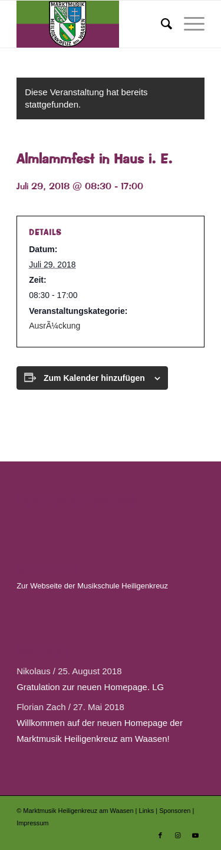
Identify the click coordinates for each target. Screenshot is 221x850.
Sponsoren (175, 810)
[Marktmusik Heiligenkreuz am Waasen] (92, 24)
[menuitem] (160, 24)
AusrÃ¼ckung (54, 325)
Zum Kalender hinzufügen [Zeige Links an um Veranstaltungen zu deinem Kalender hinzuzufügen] (94, 378)
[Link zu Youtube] (195, 835)
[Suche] (160, 24)
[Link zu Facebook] (160, 835)
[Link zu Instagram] (178, 835)
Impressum (32, 822)
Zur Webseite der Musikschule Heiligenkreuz (92, 585)
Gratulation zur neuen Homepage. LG (90, 687)
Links (147, 810)
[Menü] (188, 24)
